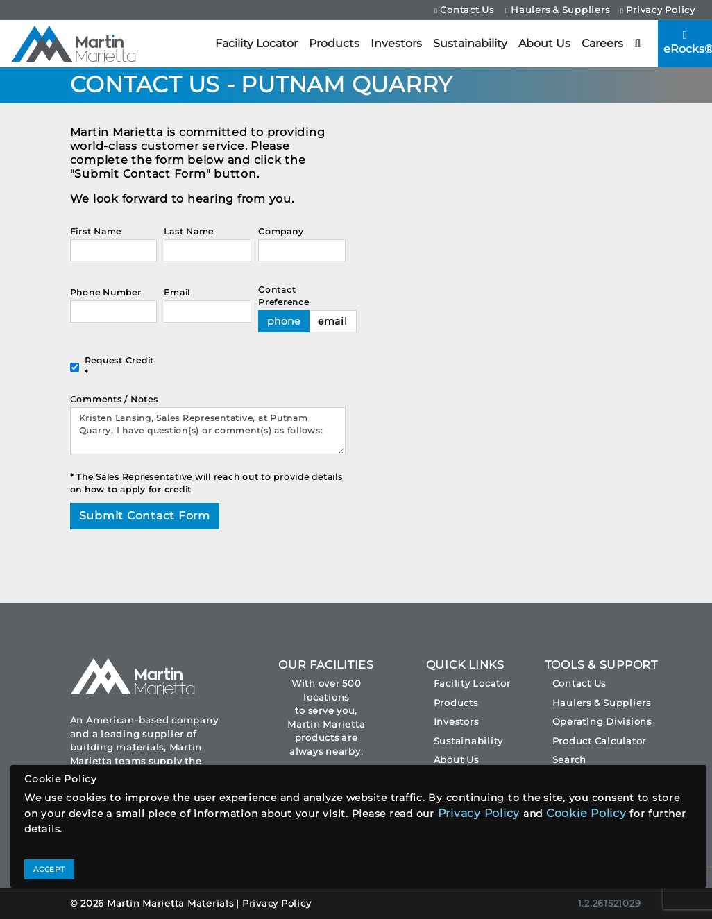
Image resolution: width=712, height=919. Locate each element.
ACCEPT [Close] (49, 869)
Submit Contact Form (144, 515)
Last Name (189, 231)
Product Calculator (599, 740)
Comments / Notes (114, 399)
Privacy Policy (657, 9)
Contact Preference (284, 295)
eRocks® (687, 42)
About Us (544, 43)
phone (283, 321)
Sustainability (470, 43)
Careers (602, 43)
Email (177, 292)
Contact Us (464, 9)
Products (334, 43)
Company (280, 231)
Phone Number (106, 292)
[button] (638, 44)
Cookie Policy (586, 813)
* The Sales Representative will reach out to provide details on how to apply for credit (206, 483)
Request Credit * (120, 366)
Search (569, 759)
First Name (96, 231)
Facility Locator (256, 43)
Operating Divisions (602, 721)
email (333, 321)
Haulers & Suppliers (557, 9)
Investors (396, 43)
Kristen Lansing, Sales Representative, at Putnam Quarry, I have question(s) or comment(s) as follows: (208, 430)
